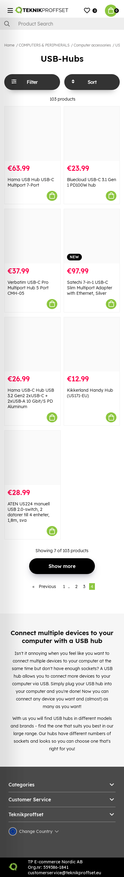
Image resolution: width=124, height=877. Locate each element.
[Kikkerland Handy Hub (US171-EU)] (92, 344)
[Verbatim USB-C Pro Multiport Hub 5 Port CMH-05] (32, 236)
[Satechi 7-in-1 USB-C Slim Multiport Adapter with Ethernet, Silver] (92, 236)
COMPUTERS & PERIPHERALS (44, 45)
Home (9, 45)
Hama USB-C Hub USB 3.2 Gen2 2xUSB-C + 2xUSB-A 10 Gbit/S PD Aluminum (31, 398)
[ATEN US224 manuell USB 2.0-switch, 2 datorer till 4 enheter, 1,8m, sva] (32, 458)
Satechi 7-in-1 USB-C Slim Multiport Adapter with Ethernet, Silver (89, 288)
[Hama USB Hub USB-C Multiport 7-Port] (32, 133)
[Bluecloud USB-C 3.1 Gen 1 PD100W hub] (92, 133)
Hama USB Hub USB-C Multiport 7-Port (31, 182)
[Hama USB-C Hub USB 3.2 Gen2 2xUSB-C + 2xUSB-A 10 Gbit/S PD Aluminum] (32, 344)
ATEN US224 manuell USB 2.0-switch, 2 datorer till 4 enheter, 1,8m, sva (29, 512)
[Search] (62, 24)
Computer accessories (92, 45)
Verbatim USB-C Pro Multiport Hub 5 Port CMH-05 (28, 288)
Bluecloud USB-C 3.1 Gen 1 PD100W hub (91, 182)
